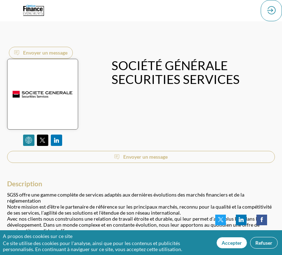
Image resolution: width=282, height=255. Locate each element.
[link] (220, 220)
